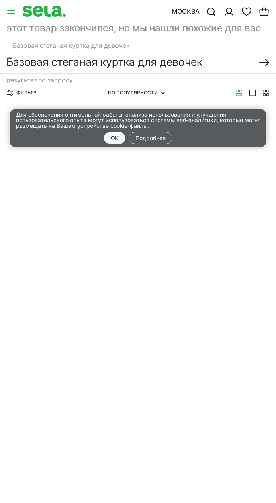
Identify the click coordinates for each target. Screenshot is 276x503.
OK (115, 138)
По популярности (136, 93)
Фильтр (22, 93)
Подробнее (150, 138)
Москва (186, 11)
